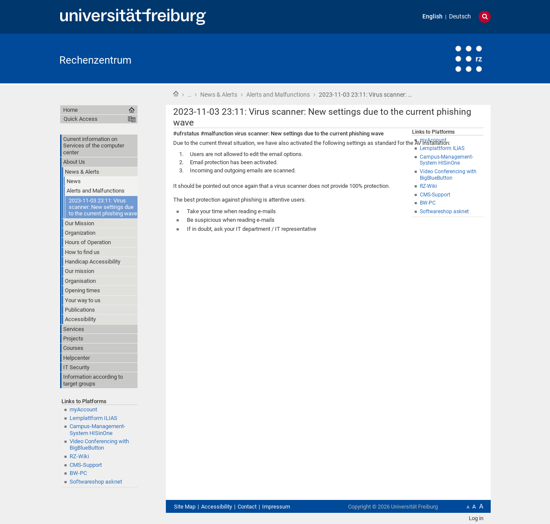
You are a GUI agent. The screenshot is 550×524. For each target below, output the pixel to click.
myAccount (83, 409)
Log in (476, 518)
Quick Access (81, 119)
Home (175, 94)
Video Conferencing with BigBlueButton (99, 444)
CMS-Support (86, 465)
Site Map (185, 506)
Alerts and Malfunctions (278, 94)
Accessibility (216, 506)
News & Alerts (218, 94)
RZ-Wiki (79, 456)
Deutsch (460, 16)
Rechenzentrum (95, 60)
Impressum (276, 506)
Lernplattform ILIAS (93, 418)
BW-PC (78, 473)
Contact (247, 506)
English (432, 16)
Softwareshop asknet (96, 481)
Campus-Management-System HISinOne (97, 429)
